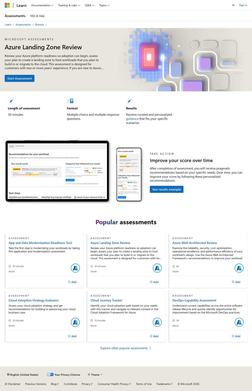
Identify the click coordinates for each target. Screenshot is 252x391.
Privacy (86, 384)
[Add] (72, 282)
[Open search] (233, 5)
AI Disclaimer (12, 384)
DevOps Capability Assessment (194, 300)
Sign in (243, 5)
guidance (132, 118)
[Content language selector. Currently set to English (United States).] (23, 374)
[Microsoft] (7, 5)
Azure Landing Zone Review (110, 243)
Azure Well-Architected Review (194, 243)
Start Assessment (19, 78)
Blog (53, 384)
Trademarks (163, 384)
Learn (8, 24)
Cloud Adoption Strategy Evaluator (34, 300)
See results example (166, 189)
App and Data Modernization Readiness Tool (40, 243)
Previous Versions (35, 384)
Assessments (23, 24)
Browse (39, 24)
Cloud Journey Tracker (106, 300)
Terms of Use (144, 384)
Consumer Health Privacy (113, 384)
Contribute (70, 384)
